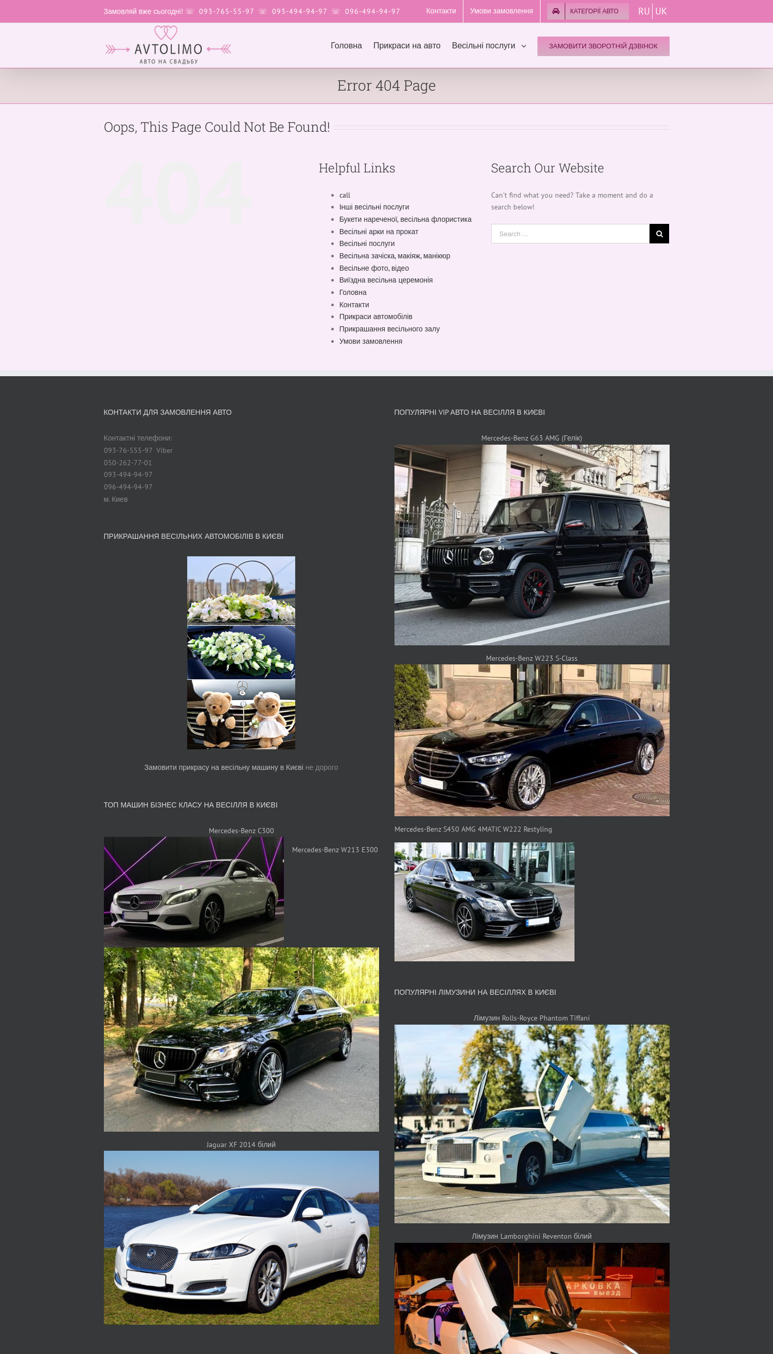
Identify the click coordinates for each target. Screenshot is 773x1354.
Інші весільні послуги (374, 207)
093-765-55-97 (226, 11)
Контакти (354, 304)
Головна (353, 292)
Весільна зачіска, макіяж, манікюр (395, 255)
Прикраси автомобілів (375, 316)
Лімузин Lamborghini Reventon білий (532, 1236)
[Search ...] (570, 233)
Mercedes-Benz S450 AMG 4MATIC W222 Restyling (473, 829)
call (344, 195)
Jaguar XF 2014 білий (241, 1144)
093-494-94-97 (299, 11)
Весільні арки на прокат (379, 231)
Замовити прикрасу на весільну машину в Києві (224, 767)
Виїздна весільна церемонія (386, 280)
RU (644, 11)
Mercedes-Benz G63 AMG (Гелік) (531, 438)
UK (661, 11)
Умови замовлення (371, 341)
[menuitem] (441, 11)
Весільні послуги (367, 243)
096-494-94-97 (373, 11)
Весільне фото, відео (374, 268)
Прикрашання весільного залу (389, 328)
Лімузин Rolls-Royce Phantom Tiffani (532, 1018)
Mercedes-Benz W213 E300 (335, 849)
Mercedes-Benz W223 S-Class (532, 658)
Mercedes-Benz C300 (241, 830)
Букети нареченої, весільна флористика (405, 219)
